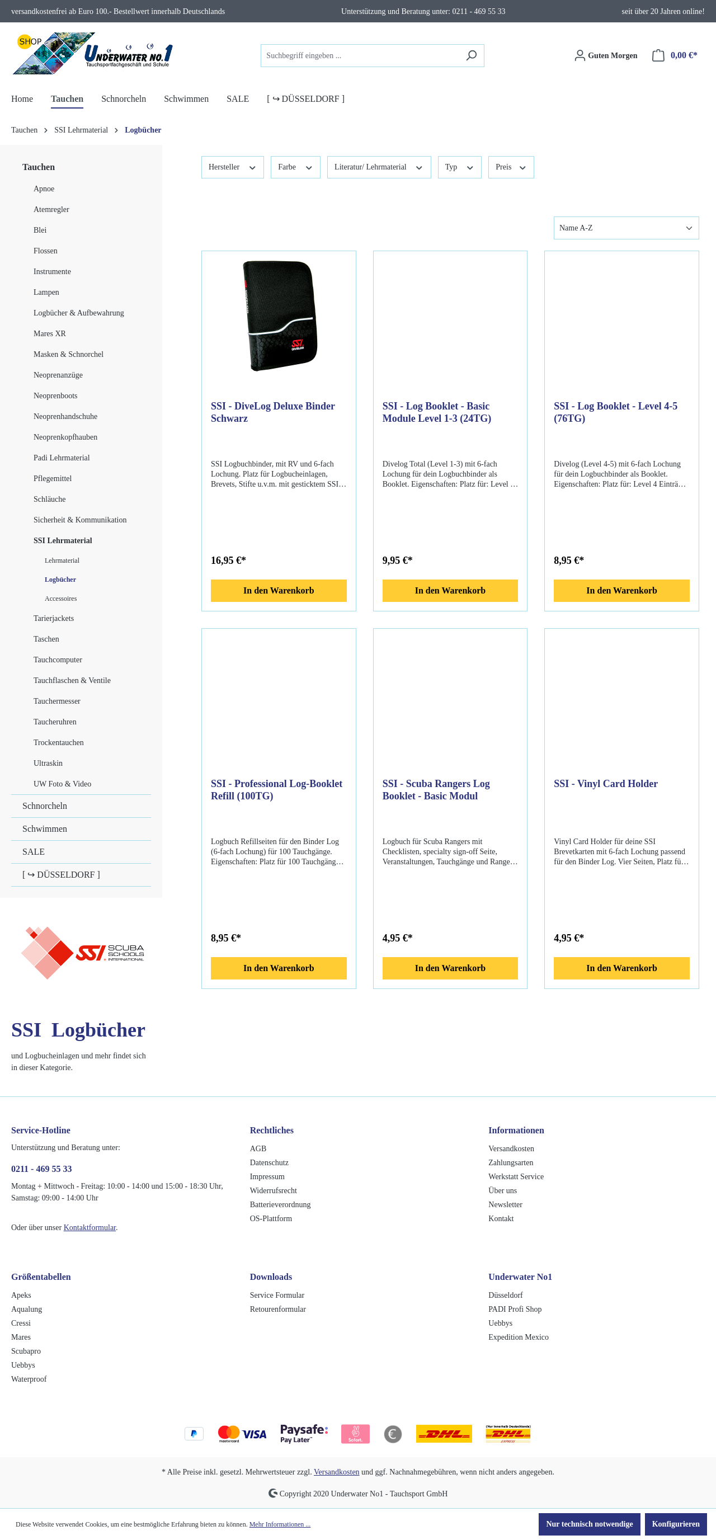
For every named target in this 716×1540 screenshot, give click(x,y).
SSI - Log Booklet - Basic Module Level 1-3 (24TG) (437, 412)
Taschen (46, 639)
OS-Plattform (271, 1218)
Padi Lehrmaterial (62, 458)
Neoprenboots (56, 396)
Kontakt (501, 1218)
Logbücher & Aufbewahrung (79, 313)
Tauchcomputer (58, 660)
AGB (258, 1149)
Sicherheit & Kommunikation (80, 520)
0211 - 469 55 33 (41, 1169)
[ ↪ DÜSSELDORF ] (61, 874)
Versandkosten (511, 1149)
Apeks (21, 1295)
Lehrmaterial (62, 560)
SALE (33, 851)
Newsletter (505, 1204)
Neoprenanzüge (58, 375)
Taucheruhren (55, 722)
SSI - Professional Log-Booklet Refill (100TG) (276, 790)
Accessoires (61, 598)
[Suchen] (471, 55)
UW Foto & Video (62, 784)
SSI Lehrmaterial (63, 540)
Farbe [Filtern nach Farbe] (295, 166)
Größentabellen (41, 1277)
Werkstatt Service (516, 1176)
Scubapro (26, 1351)
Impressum (267, 1176)
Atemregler (51, 209)
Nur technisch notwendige (589, 1524)
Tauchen (38, 167)
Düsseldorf (505, 1295)
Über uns (502, 1190)
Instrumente (52, 271)
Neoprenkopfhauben (65, 437)
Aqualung (26, 1309)
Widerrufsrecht (273, 1190)
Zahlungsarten (510, 1162)
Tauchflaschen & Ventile (72, 680)
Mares (21, 1337)
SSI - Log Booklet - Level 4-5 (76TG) (615, 412)
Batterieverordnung (280, 1204)
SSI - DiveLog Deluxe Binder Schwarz (273, 412)
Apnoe (44, 189)
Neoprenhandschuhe (65, 416)
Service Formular (277, 1295)
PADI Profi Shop (514, 1309)
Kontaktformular (90, 1227)
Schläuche (50, 499)
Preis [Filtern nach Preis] (511, 166)
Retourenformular (278, 1309)
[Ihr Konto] (606, 55)
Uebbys (23, 1365)
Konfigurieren (676, 1524)
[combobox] (360, 55)
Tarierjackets (54, 618)
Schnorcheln (44, 806)
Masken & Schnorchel (68, 354)
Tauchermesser (57, 701)
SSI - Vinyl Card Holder (606, 783)
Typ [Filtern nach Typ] (460, 166)
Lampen (46, 292)
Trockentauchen (59, 742)
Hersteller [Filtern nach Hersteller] (233, 166)
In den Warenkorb (278, 590)
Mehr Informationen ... (280, 1524)
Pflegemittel (53, 478)
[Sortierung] (626, 227)
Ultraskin (48, 763)
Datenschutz (269, 1162)
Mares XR (50, 333)
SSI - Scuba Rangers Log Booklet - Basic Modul (436, 790)
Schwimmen (44, 828)
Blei (40, 230)
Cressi (21, 1323)
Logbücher (60, 579)
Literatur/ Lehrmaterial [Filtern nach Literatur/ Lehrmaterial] (379, 166)
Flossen (46, 251)
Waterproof (28, 1379)
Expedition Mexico (518, 1337)
